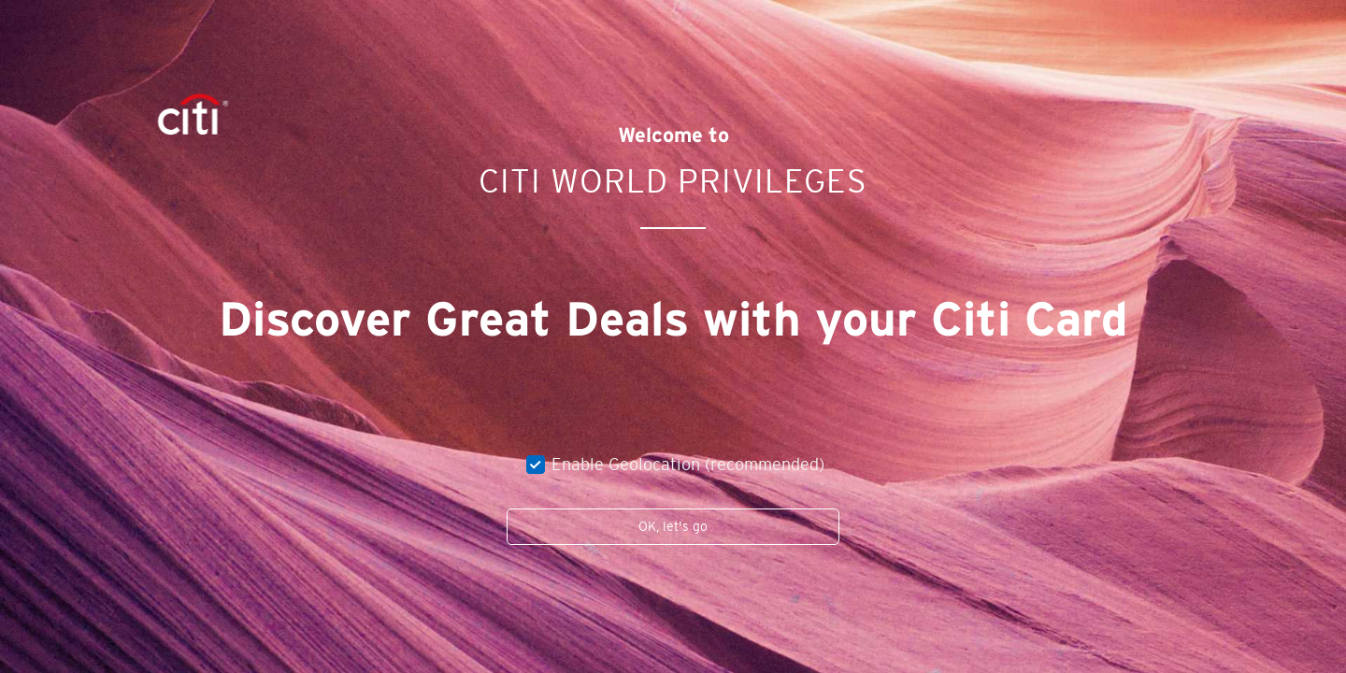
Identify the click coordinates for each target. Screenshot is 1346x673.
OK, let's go (673, 526)
